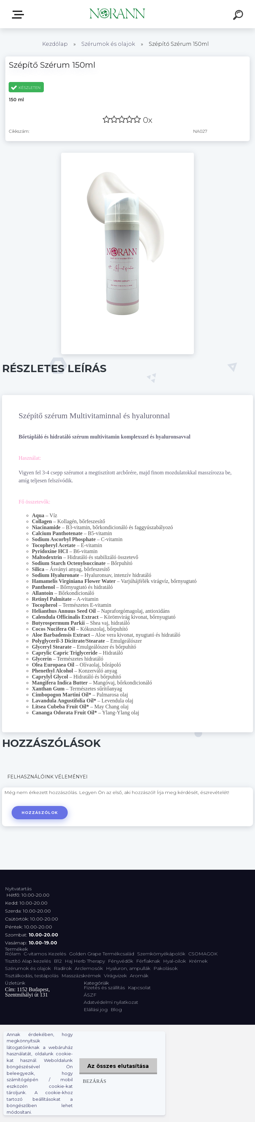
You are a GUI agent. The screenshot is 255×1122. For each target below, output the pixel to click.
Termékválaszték (19, 15)
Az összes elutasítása (118, 1066)
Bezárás (94, 1081)
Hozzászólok (40, 812)
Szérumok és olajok (108, 44)
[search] (239, 16)
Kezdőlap (55, 44)
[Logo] (117, 14)
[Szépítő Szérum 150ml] (127, 155)
